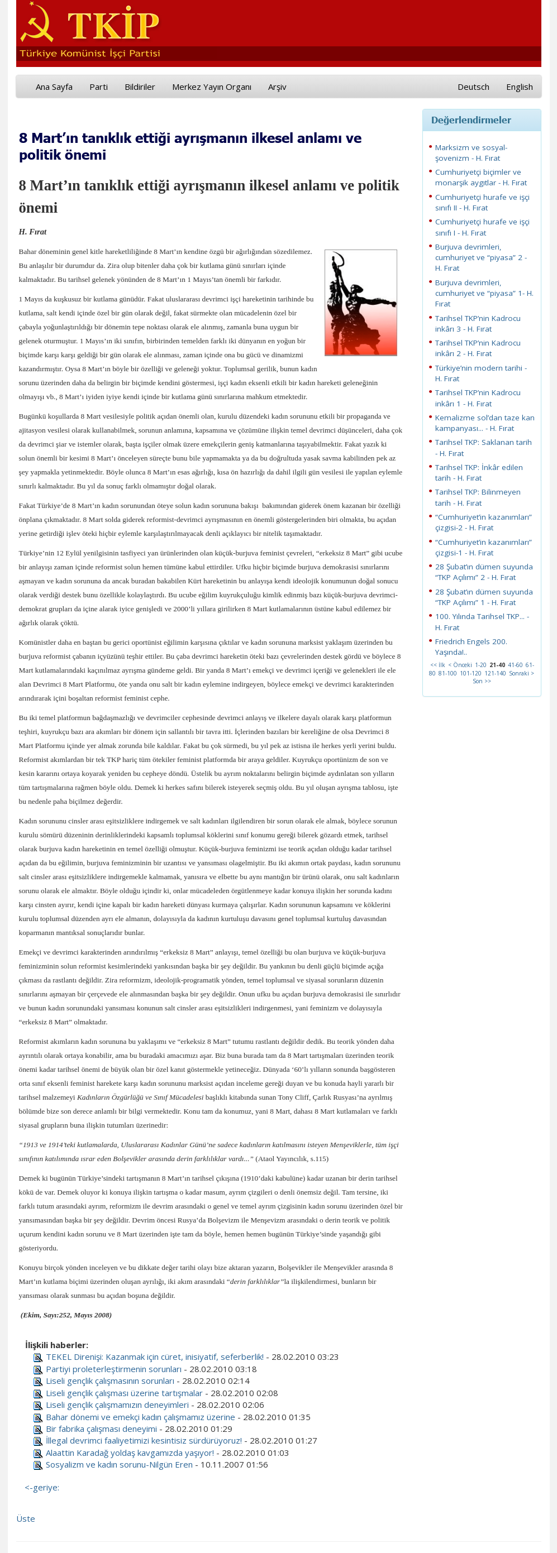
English (519, 86)
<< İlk (437, 665)
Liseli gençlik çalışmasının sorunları (110, 1380)
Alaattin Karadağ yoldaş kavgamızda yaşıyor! (130, 1452)
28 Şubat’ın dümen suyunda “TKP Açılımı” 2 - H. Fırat (484, 572)
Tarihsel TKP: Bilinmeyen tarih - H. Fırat (478, 497)
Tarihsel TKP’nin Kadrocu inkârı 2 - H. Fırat (478, 348)
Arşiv (277, 86)
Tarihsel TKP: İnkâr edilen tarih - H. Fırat (479, 472)
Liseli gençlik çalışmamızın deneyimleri (117, 1404)
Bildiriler (140, 86)
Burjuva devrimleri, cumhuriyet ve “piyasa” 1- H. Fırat (484, 293)
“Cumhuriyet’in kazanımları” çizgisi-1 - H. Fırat (483, 547)
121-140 (495, 673)
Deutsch (473, 86)
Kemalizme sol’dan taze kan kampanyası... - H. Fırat (485, 423)
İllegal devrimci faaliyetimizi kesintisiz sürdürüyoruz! (144, 1440)
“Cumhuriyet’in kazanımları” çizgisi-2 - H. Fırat (483, 522)
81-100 (448, 673)
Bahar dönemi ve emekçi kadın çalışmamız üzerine (140, 1416)
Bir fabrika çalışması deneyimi (101, 1428)
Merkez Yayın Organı (211, 86)
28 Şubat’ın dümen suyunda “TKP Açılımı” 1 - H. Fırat (484, 597)
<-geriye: (42, 1487)
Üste (25, 1518)
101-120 (471, 673)
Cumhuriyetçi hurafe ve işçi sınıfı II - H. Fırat (482, 202)
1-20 (481, 665)
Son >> (482, 681)
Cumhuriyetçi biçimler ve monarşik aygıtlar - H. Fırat (481, 177)
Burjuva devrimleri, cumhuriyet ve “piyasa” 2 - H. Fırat (481, 258)
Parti (98, 86)
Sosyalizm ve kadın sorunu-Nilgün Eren (119, 1464)
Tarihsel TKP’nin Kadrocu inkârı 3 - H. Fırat (478, 323)
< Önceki (460, 665)
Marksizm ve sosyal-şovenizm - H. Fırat (471, 152)
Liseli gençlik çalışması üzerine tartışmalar (124, 1392)
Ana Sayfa (54, 86)
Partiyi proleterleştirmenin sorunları (114, 1368)
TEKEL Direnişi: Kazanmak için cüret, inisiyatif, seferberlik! (155, 1356)
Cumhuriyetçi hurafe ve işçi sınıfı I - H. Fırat (482, 227)
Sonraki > (521, 673)
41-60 (515, 665)
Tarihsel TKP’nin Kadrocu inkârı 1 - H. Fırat (478, 397)
